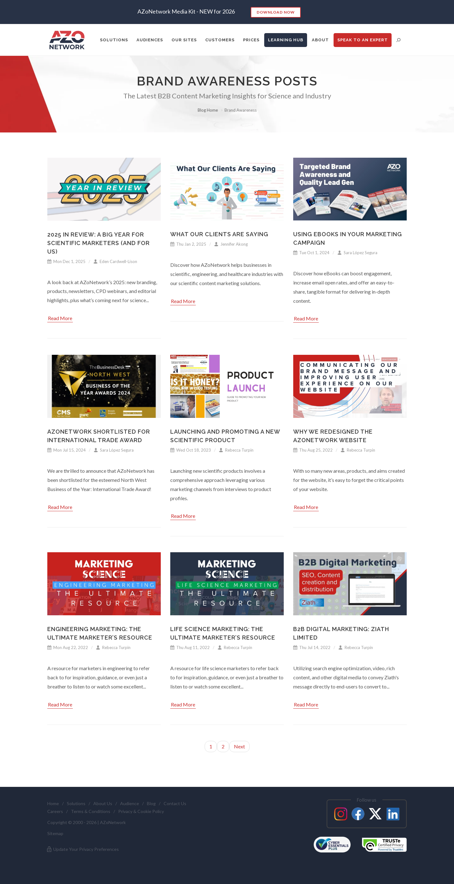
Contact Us (175, 803)
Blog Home (208, 110)
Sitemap (55, 833)
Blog (151, 803)
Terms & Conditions (90, 811)
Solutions (76, 803)
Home (53, 803)
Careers (55, 811)
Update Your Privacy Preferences (82, 849)
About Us (102, 803)
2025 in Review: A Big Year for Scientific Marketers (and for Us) (98, 243)
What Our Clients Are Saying (219, 234)
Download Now (276, 12)
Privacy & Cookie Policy (141, 811)
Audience (129, 803)
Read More (60, 318)
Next (239, 746)
